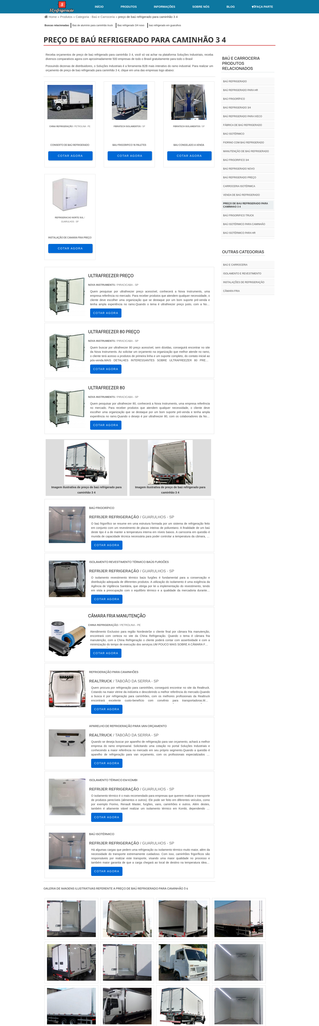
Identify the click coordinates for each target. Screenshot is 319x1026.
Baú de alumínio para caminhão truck (92, 25)
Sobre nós (200, 6)
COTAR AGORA (65, 155)
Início (99, 6)
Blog (230, 6)
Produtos (129, 6)
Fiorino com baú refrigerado (243, 142)
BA (143, 964)
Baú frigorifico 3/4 (236, 160)
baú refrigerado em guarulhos (165, 25)
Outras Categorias (243, 251)
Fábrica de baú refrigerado (242, 125)
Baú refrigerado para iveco (242, 116)
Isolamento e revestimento (242, 273)
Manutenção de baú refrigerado (246, 151)
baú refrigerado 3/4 (237, 107)
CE (153, 964)
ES (84, 964)
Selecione (51, 964)
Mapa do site (262, 992)
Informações (164, 6)
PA (189, 964)
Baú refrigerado (235, 81)
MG (74, 964)
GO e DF (166, 964)
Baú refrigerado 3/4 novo (130, 25)
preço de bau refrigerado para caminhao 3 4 (245, 205)
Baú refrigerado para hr (240, 90)
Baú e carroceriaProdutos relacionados (241, 63)
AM (180, 964)
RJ (64, 964)
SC (114, 964)
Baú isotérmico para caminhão (244, 224)
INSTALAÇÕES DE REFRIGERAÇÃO (243, 282)
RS (124, 964)
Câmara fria (231, 291)
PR (104, 964)
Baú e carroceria (235, 264)
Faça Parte (262, 6)
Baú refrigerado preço (239, 177)
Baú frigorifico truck (238, 215)
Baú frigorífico (234, 98)
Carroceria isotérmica (239, 186)
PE (133, 964)
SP (94, 964)
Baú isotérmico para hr (239, 233)
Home (197, 992)
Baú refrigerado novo (239, 168)
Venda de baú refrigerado (241, 195)
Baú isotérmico (233, 133)
